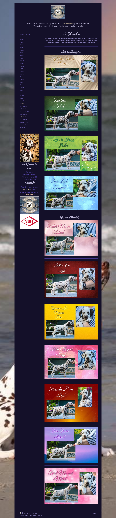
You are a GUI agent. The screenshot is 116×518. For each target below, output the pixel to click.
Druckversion (25, 513)
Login (94, 513)
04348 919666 (28, 190)
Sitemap (34, 513)
